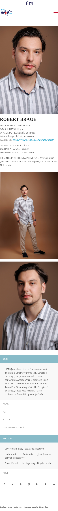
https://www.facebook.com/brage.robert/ (33, 139)
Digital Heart (44, 507)
